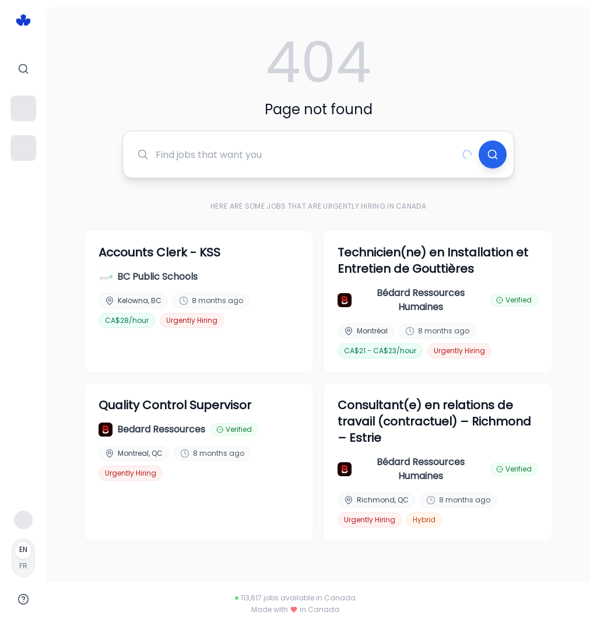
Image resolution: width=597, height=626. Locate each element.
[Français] (23, 558)
